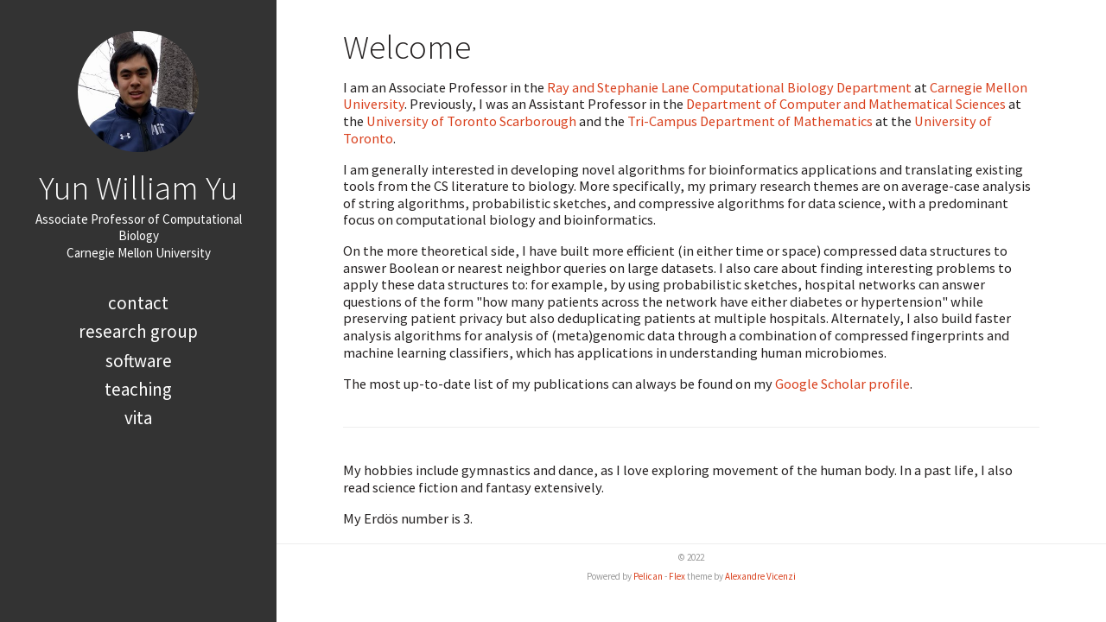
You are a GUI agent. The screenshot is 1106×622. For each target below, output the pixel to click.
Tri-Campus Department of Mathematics (750, 121)
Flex (677, 576)
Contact (138, 302)
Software (138, 360)
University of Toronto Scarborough (471, 121)
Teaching (138, 389)
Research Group (138, 331)
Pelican (648, 576)
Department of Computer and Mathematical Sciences (846, 103)
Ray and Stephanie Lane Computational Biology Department (729, 87)
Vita (138, 417)
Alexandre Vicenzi (760, 576)
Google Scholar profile (842, 383)
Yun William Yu (138, 187)
